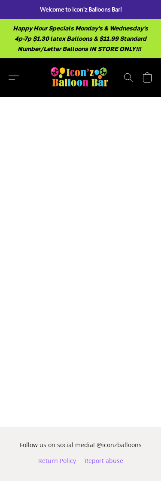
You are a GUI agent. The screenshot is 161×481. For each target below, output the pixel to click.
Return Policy (57, 461)
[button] (80, 77)
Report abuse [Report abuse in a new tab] (104, 461)
